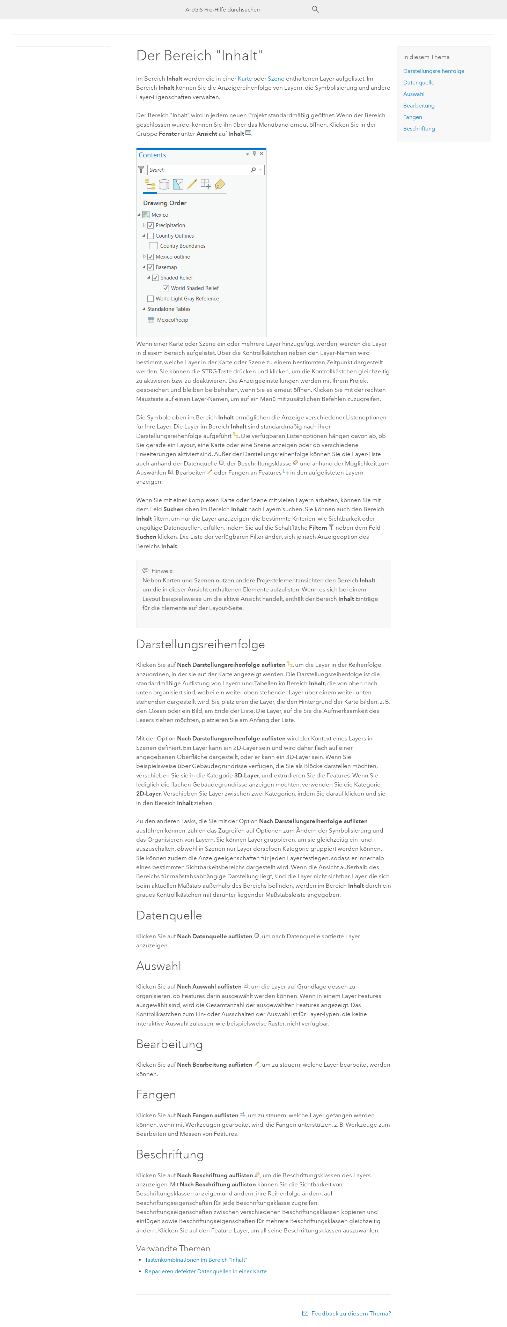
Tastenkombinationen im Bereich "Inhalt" (196, 1260)
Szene (276, 78)
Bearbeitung (419, 105)
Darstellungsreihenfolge (433, 71)
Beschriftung (419, 128)
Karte (245, 78)
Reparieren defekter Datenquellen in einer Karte (206, 1271)
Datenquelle (418, 82)
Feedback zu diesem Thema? (351, 1313)
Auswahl (414, 94)
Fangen (412, 117)
